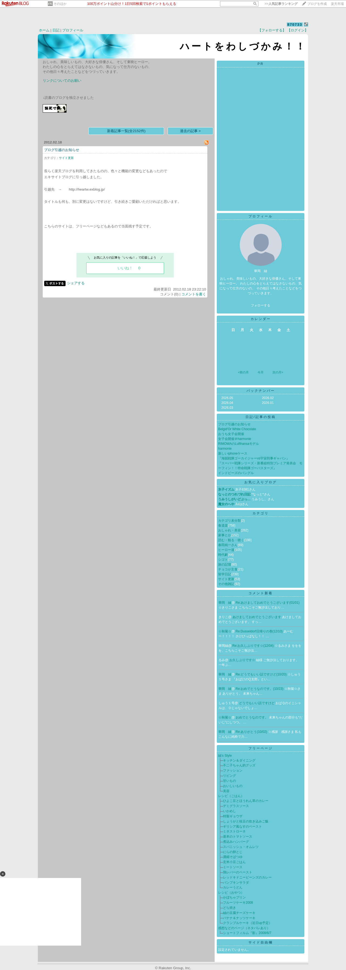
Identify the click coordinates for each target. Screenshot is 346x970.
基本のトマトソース (237, 836)
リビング (229, 776)
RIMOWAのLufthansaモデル (238, 444)
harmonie (225, 448)
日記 (55, 30)
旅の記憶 (224, 564)
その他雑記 (226, 584)
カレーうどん (232, 887)
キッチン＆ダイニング (239, 760)
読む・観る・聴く (231, 540)
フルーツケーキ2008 (238, 902)
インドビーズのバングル (236, 473)
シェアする (76, 283)
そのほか (60, 4)
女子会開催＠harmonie (234, 439)
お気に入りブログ (260, 482)
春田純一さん (228, 545)
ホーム (44, 30)
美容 (226, 791)
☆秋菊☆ (224, 631)
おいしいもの (232, 786)
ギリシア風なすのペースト (242, 826)
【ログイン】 (297, 30)
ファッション (232, 770)
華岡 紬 (224, 603)
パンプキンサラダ (236, 882)
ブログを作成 (317, 4)
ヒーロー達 (226, 550)
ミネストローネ (234, 831)
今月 (261, 372)
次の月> (277, 372)
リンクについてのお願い (62, 81)
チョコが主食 (228, 569)
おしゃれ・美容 (229, 530)
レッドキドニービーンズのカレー (247, 877)
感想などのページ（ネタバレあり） (244, 928)
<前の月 (243, 372)
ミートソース (232, 867)
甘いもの (229, 781)
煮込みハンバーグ (236, 842)
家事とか (224, 535)
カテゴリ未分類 (229, 520)
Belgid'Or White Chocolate (237, 429)
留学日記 (224, 574)
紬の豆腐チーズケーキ (239, 913)
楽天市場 (337, 4)
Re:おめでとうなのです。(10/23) (260, 689)
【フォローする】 (272, 30)
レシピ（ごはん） (231, 796)
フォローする (260, 305)
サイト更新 (66, 157)
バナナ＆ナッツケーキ (239, 918)
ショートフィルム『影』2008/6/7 (247, 933)
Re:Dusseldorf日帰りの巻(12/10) (260, 631)
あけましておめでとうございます (257, 617)
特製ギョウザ (232, 816)
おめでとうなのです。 (252, 717)
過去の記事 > (190, 131)
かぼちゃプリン (234, 897)
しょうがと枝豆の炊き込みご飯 (245, 821)
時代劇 (223, 555)
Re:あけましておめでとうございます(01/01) (268, 603)
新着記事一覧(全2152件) (126, 131)
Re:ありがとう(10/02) (252, 732)
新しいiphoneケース (232, 453)
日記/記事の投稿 (260, 417)
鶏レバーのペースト (237, 872)
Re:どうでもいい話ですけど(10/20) (262, 674)
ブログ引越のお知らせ (61, 150)
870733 (294, 24)
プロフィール (72, 30)
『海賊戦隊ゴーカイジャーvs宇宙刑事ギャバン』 (254, 458)
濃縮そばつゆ (232, 857)
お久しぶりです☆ (242, 660)
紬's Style (225, 755)
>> (281, 4)
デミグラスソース (236, 806)
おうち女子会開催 (231, 434)
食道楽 (223, 525)
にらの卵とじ (232, 852)
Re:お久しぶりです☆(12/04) (253, 646)
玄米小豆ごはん (234, 862)
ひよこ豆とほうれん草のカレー (245, 801)
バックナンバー (261, 391)
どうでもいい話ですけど (257, 703)
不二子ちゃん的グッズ (239, 765)
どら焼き (229, 908)
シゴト (223, 559)
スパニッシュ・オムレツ (241, 847)
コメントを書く (193, 294)
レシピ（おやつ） (231, 892)
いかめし (229, 811)
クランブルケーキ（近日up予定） (247, 923)
